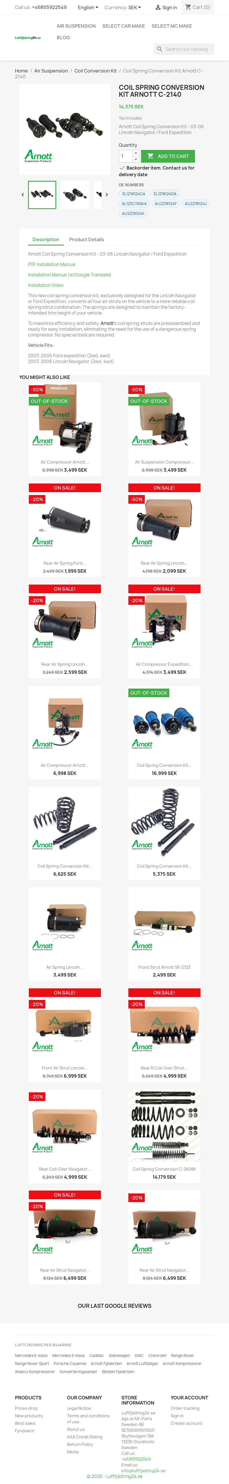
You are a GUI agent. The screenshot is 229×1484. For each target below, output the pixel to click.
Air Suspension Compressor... (164, 462)
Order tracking (185, 1408)
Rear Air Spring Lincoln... (164, 563)
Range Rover (182, 1355)
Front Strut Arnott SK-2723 (164, 967)
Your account (189, 1397)
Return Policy (80, 1444)
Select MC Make (172, 26)
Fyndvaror (25, 1430)
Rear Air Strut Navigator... (65, 1270)
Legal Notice (79, 1408)
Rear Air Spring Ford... (65, 563)
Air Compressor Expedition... (164, 664)
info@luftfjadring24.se (143, 1470)
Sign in (177, 1415)
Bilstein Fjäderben (118, 1371)
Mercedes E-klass (31, 1355)
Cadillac (96, 1355)
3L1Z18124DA (165, 193)
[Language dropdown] (89, 7)
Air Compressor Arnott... (65, 462)
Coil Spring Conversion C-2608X (164, 1169)
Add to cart (168, 156)
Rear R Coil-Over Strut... (164, 1068)
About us (76, 1429)
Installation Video (45, 285)
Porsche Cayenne (70, 1363)
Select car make (123, 26)
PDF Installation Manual (51, 264)
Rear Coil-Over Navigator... (65, 1169)
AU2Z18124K (133, 213)
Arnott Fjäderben (106, 1363)
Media (73, 1452)
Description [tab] (46, 239)
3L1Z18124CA (133, 193)
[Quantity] (126, 156)
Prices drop (26, 1408)
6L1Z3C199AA (134, 203)
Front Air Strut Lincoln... (65, 1068)
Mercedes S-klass (68, 1355)
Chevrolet (157, 1355)
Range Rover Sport (32, 1363)
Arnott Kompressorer (182, 1363)
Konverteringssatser (78, 1371)
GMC (139, 1355)
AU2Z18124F (166, 203)
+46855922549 (49, 7)
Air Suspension (76, 26)
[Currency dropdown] (135, 7)
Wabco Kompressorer (35, 1371)
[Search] (184, 49)
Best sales (25, 1423)
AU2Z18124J (196, 203)
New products (29, 1415)
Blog (63, 37)
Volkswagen (119, 1355)
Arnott (107, 323)
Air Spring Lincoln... (64, 967)
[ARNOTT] (38, 156)
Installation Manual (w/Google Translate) (70, 275)
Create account (186, 1423)
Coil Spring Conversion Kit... (164, 765)
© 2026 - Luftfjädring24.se (114, 1476)
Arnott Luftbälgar (142, 1363)
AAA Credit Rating (84, 1437)
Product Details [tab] (86, 239)
